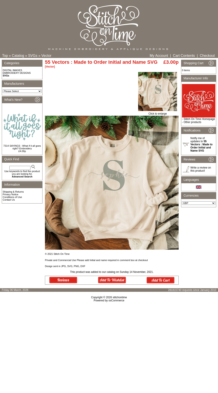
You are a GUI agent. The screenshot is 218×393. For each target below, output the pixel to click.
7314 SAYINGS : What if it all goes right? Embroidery (22, 147)
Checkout (207, 56)
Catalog (18, 56)
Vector (46, 56)
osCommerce (116, 300)
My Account (159, 56)
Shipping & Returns (13, 191)
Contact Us (9, 199)
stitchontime (120, 297)
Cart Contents (184, 56)
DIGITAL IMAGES (12, 70)
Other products (192, 122)
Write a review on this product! (200, 169)
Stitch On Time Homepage (199, 119)
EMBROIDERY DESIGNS (17, 73)
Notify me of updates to (201, 144)
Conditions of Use (12, 197)
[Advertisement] (109, 340)
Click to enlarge (157, 112)
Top (5, 56)
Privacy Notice (10, 194)
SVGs (32, 56)
